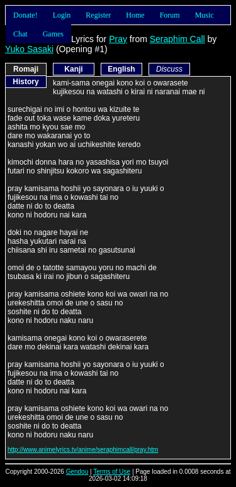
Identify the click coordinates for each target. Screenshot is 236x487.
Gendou (77, 471)
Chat (20, 34)
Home (135, 15)
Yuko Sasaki (29, 49)
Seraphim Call (177, 39)
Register (98, 15)
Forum (170, 15)
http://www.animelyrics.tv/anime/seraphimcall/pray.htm (83, 449)
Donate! (25, 15)
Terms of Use (111, 471)
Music (204, 15)
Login (62, 15)
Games (53, 34)
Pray (118, 39)
